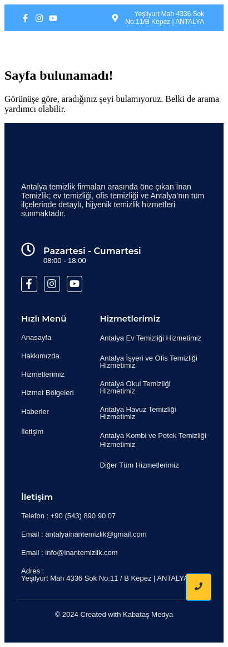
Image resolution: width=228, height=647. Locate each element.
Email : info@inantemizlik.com (69, 552)
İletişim (32, 431)
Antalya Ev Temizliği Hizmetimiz (151, 338)
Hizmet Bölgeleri (47, 392)
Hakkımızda (40, 356)
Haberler (35, 411)
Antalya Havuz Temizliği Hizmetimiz (138, 413)
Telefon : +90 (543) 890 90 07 (68, 516)
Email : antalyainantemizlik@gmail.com (84, 534)
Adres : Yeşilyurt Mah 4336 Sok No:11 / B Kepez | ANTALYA (105, 574)
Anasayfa (36, 337)
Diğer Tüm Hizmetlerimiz (139, 465)
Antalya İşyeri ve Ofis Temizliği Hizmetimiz (148, 361)
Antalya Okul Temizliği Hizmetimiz (135, 387)
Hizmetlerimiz (43, 374)
